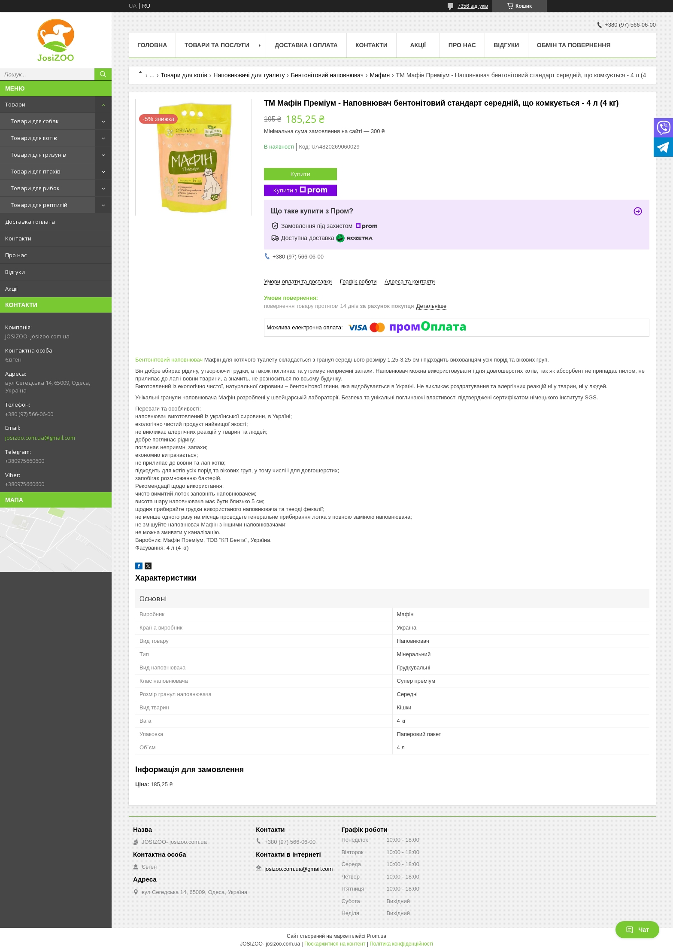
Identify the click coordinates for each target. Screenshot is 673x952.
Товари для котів (34, 138)
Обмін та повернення (574, 45)
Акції (11, 288)
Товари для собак (35, 121)
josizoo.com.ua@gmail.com (40, 437)
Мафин (380, 75)
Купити (300, 174)
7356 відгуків (473, 6)
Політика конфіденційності (401, 944)
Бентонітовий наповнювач (327, 75)
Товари (15, 104)
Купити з (300, 190)
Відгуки (15, 272)
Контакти (18, 238)
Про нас (16, 255)
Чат (637, 930)
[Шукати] (103, 74)
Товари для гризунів (38, 154)
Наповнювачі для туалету (249, 75)
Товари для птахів (36, 171)
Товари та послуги (217, 45)
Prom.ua (376, 936)
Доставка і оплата (30, 221)
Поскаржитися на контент (334, 944)
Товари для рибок (35, 188)
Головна (152, 45)
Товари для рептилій (39, 205)
